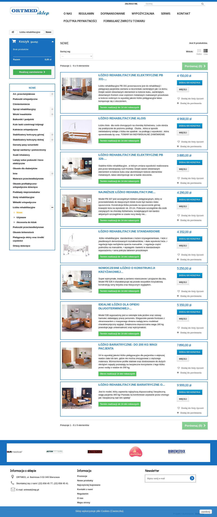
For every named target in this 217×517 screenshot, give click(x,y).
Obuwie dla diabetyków (25, 168)
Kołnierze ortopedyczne (25, 129)
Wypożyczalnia (143, 13)
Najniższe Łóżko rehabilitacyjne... (126, 192)
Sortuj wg (65, 51)
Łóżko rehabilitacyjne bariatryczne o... (131, 384)
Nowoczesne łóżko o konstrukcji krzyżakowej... (126, 269)
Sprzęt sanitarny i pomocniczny (29, 150)
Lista (206, 52)
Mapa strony (83, 502)
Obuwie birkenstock (23, 232)
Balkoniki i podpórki (23, 119)
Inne (15, 173)
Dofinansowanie (113, 13)
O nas (68, 13)
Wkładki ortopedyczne (24, 202)
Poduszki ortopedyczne (25, 99)
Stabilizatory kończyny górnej (28, 134)
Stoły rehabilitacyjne (23, 197)
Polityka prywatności (80, 21)
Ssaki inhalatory (21, 155)
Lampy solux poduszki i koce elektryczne (28, 162)
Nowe (19, 212)
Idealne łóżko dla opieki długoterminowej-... (118, 306)
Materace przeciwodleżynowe (28, 178)
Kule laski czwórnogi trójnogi (28, 124)
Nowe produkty (85, 480)
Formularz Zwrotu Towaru (124, 21)
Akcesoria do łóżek (26, 222)
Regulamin (86, 13)
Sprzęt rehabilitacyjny (24, 109)
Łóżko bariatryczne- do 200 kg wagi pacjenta (127, 346)
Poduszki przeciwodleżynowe (28, 227)
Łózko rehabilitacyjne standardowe (129, 231)
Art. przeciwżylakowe (24, 94)
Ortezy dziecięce (21, 246)
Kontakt (183, 13)
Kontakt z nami (85, 489)
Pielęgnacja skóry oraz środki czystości (28, 239)
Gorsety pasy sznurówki (25, 145)
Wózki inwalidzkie (22, 114)
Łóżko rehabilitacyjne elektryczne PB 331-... (130, 77)
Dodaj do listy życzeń (192, 98)
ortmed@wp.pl (31, 489)
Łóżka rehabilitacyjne (24, 207)
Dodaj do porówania (190, 103)
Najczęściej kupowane (88, 485)
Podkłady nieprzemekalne (26, 192)
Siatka (199, 52)
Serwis (165, 13)
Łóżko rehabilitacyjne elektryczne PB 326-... (130, 156)
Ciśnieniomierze (21, 104)
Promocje (82, 476)
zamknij (205, 511)
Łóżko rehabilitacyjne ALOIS (122, 118)
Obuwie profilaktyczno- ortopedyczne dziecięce (25, 185)
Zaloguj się (131, 4)
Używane (21, 217)
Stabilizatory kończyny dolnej (28, 139)
